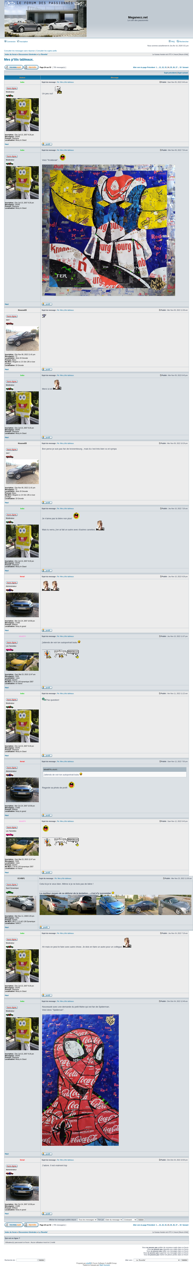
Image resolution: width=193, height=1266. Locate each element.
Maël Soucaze (105, 1265)
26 (174, 67)
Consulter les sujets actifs (46, 51)
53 (181, 67)
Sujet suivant (183, 73)
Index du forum (11, 54)
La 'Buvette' (43, 54)
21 (160, 67)
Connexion (10, 42)
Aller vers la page (140, 67)
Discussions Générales (28, 54)
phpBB (88, 1263)
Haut (7, 144)
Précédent (151, 67)
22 (163, 67)
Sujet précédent (170, 73)
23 (165, 67)
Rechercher (183, 42)
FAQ (172, 42)
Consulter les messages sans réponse (19, 51)
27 (176, 67)
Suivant (185, 67)
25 (171, 67)
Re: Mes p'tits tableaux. (65, 82)
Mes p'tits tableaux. (19, 59)
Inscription (22, 42)
